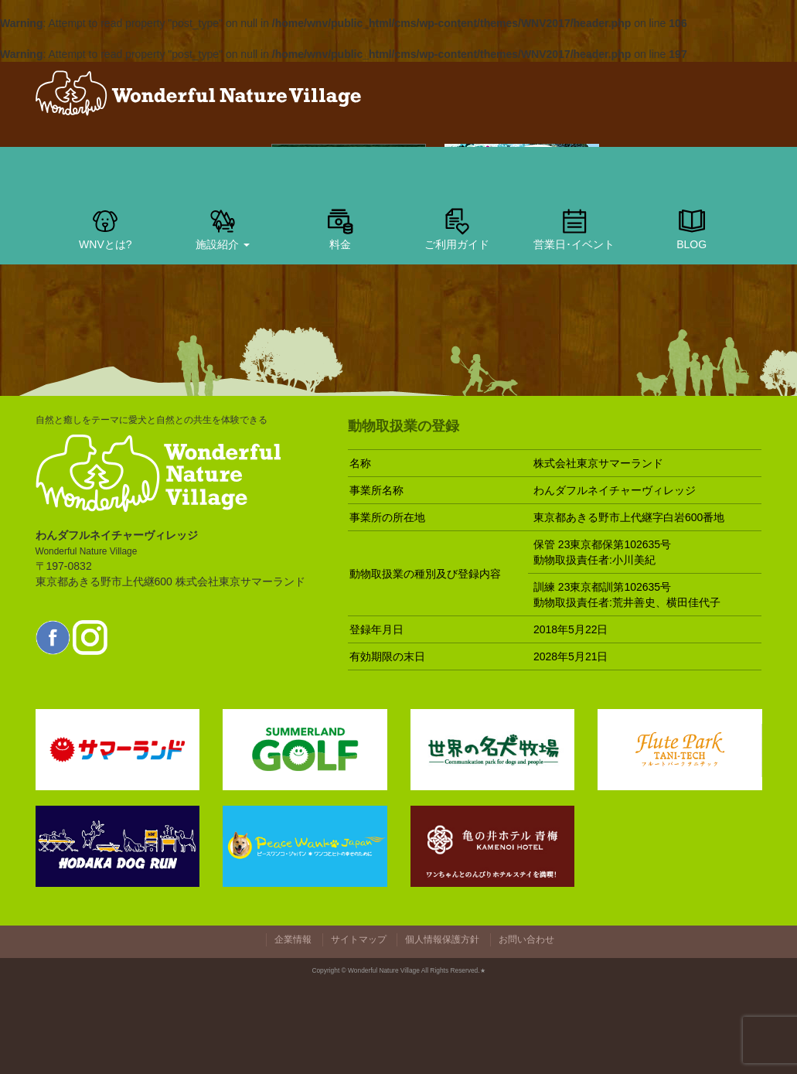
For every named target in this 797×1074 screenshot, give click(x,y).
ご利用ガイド (456, 228)
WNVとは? (105, 228)
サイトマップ (359, 939)
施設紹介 (223, 228)
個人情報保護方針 (442, 939)
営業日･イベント (574, 228)
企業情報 (293, 939)
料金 (340, 228)
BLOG (691, 228)
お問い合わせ (526, 939)
